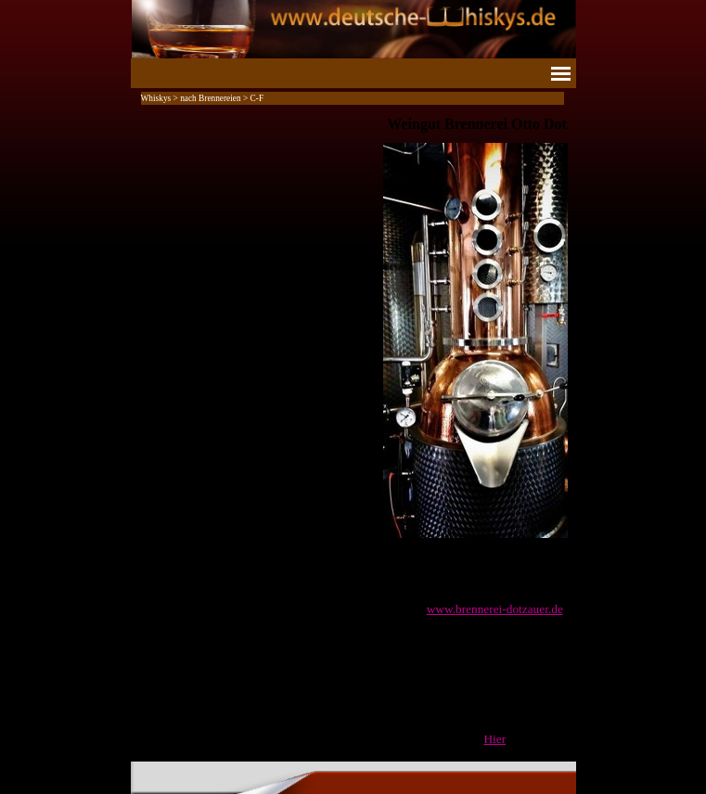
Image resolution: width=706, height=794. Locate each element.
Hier (494, 739)
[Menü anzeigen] (561, 73)
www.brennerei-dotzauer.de (495, 609)
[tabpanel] (353, 430)
